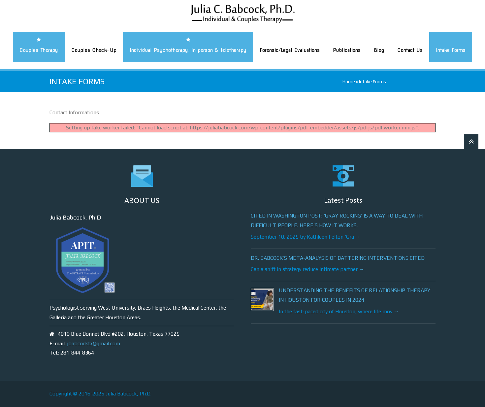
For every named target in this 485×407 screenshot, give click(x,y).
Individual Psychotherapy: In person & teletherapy (188, 50)
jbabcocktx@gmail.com (93, 343)
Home (348, 81)
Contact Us (410, 50)
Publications (347, 50)
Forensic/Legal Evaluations (290, 50)
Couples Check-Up (93, 50)
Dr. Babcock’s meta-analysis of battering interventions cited (338, 258)
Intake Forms (451, 50)
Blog (379, 50)
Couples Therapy (38, 50)
